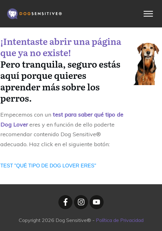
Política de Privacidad (120, 220)
